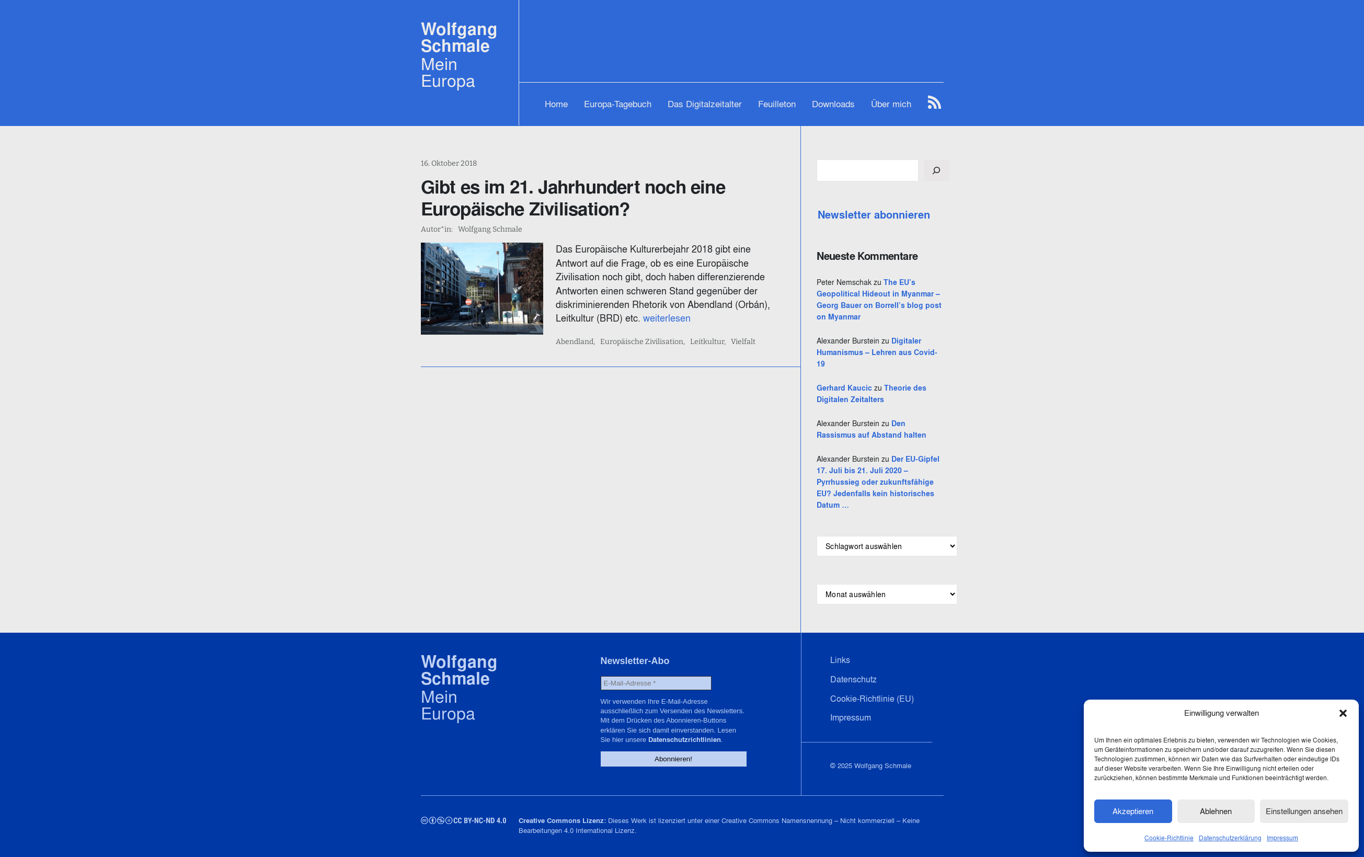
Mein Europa (448, 72)
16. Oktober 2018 (449, 163)
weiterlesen (667, 318)
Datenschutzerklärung (1230, 837)
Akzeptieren (1133, 811)
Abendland (574, 342)
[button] (1343, 713)
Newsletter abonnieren (874, 215)
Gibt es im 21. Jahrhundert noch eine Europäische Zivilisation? (573, 198)
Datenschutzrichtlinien (684, 740)
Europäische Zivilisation (641, 342)
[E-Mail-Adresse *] (656, 683)
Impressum (1282, 837)
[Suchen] (936, 170)
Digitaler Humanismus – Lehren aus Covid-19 (877, 352)
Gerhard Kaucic (844, 388)
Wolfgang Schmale (459, 37)
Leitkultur (707, 342)
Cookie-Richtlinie (1169, 837)
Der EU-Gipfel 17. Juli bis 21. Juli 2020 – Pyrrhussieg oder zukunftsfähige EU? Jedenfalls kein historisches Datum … (878, 482)
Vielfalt (743, 342)
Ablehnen (1216, 811)
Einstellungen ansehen (1304, 811)
